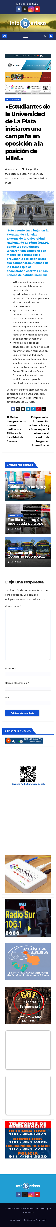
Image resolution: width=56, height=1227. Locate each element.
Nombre (11, 668)
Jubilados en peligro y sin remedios (27, 489)
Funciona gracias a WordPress (19, 1209)
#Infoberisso (35, 173)
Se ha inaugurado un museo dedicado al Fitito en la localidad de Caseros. (16, 429)
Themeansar (28, 1212)
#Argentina (32, 169)
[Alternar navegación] (26, 36)
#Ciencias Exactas (15, 173)
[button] (45, 36)
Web (7, 697)
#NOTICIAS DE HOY (16, 178)
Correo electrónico (17, 682)
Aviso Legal (15, 1220)
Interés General (13, 99)
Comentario (13, 606)
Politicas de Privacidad (35, 1220)
